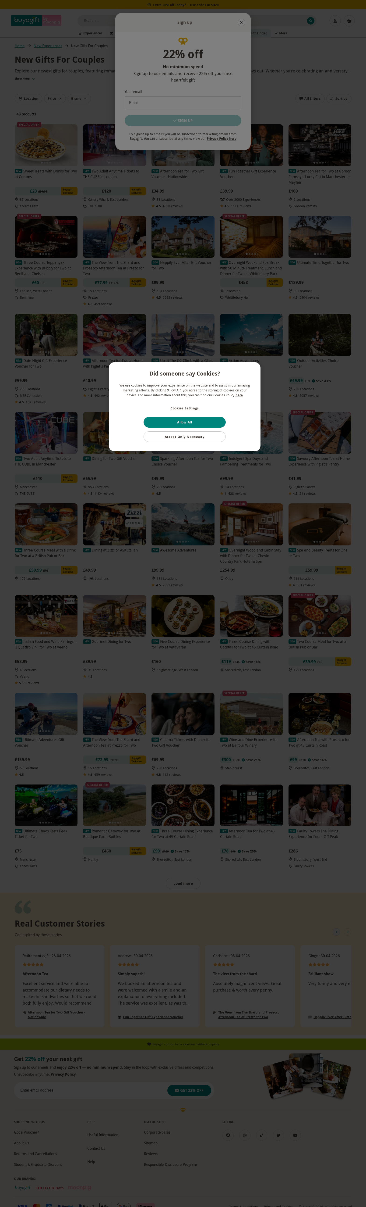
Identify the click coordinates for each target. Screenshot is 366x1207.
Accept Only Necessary (185, 436)
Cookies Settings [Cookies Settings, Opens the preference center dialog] (184, 408)
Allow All (184, 422)
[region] (184, 406)
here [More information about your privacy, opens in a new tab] (239, 395)
